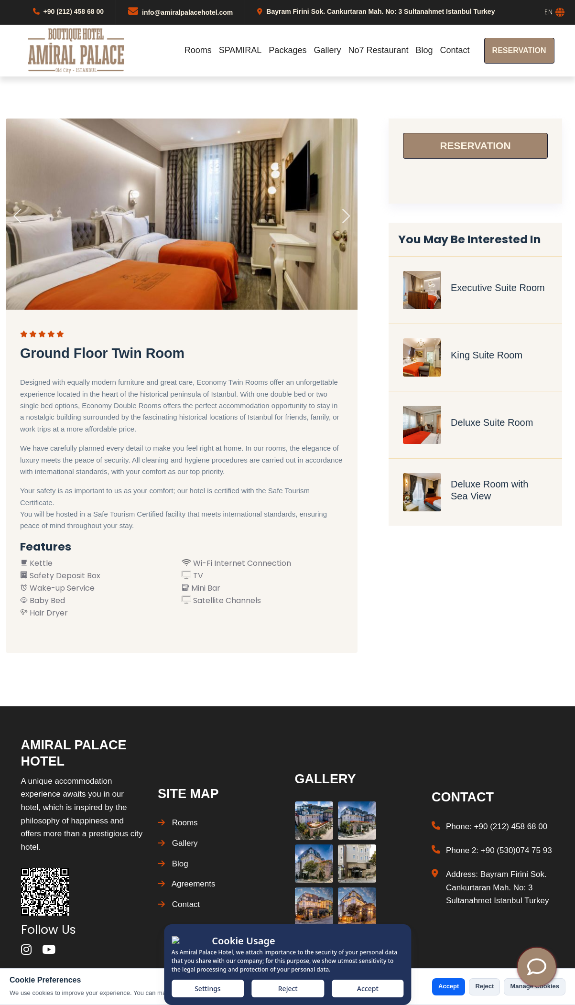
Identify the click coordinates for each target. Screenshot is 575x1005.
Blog (424, 50)
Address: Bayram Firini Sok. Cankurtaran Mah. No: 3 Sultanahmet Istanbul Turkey (497, 887)
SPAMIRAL (240, 50)
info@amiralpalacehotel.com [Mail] (187, 12)
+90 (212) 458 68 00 (73, 11)
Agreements (186, 883)
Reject (484, 986)
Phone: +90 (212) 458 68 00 (496, 826)
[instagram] (26, 950)
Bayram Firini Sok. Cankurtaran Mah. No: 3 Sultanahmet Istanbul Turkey (380, 11)
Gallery (327, 50)
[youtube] (48, 950)
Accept (448, 986)
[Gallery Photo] (314, 820)
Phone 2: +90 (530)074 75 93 (499, 850)
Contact (455, 50)
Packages (287, 50)
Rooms (198, 50)
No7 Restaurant (378, 50)
